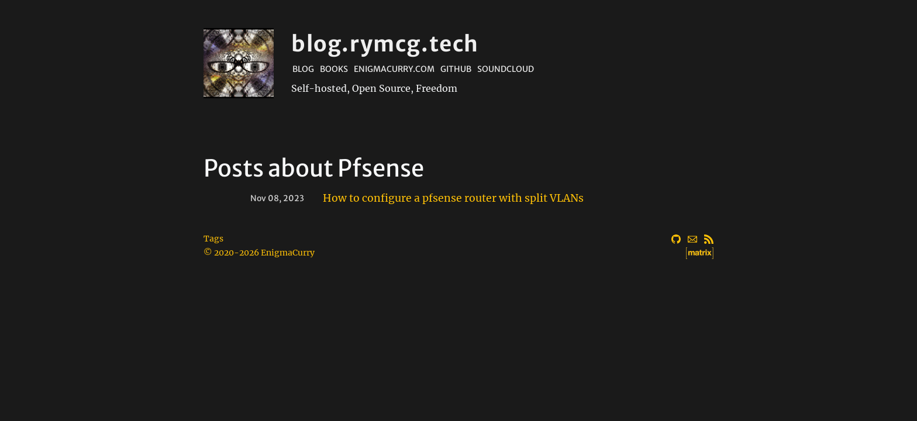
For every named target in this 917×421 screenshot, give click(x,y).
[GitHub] (676, 237)
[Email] (692, 237)
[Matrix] (708, 251)
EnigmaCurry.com (394, 69)
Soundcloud (505, 69)
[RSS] (708, 237)
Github (455, 69)
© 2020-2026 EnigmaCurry (259, 252)
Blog (303, 69)
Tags (213, 238)
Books (334, 69)
